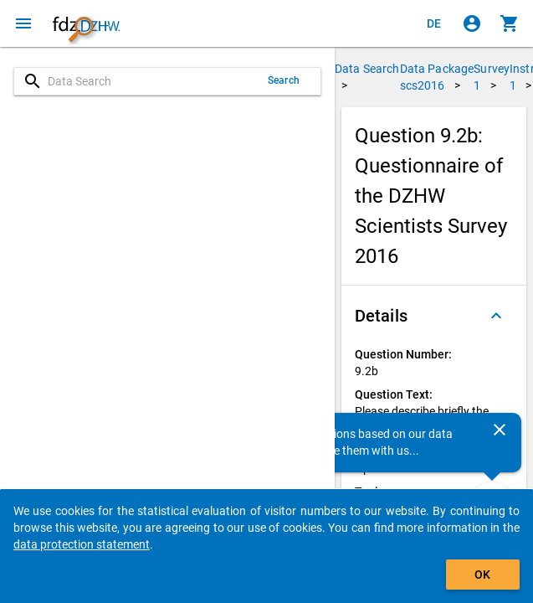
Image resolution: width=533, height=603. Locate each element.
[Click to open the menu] (23, 23)
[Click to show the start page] (86, 23)
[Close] (499, 429)
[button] (434, 315)
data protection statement (81, 544)
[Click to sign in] (472, 23)
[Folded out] (496, 315)
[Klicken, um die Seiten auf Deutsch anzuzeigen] (434, 23)
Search (284, 80)
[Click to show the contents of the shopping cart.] (509, 23)
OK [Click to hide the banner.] (482, 574)
